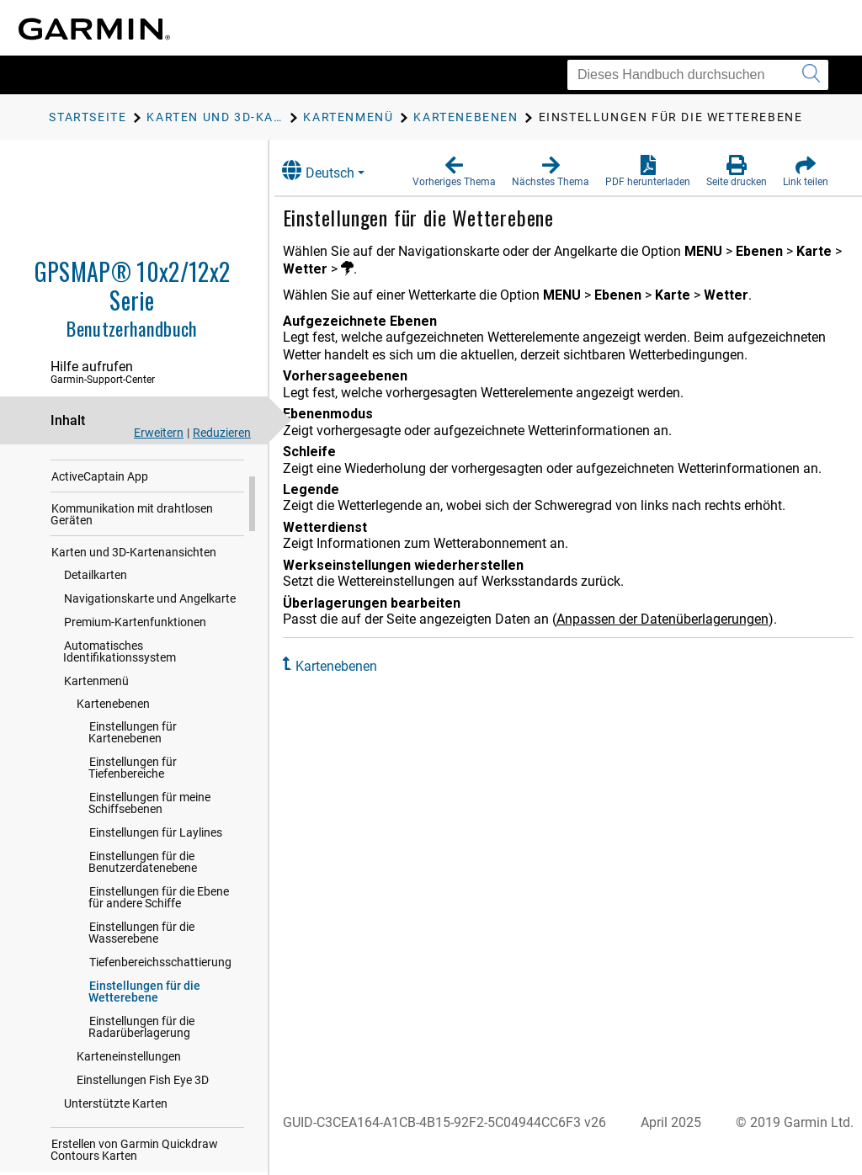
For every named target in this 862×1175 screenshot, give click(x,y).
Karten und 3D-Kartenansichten (133, 634)
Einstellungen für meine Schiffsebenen (149, 885)
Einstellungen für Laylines (155, 915)
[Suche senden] (811, 75)
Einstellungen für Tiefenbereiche (132, 850)
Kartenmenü (96, 763)
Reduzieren (222, 432)
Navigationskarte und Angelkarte (150, 681)
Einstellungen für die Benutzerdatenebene (142, 944)
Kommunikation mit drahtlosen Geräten (132, 596)
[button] (454, 172)
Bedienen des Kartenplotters (125, 527)
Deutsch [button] (335, 170)
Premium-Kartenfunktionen (135, 704)
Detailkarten (95, 657)
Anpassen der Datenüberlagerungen (679, 619)
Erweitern (159, 432)
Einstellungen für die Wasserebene (141, 1015)
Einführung (80, 463)
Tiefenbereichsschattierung (160, 1044)
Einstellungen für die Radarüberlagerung (141, 1109)
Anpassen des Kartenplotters (127, 495)
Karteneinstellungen (129, 1139)
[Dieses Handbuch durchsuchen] (697, 75)
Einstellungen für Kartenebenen (132, 814)
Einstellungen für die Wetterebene (144, 1074)
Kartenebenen (113, 786)
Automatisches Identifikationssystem (119, 734)
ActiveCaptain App (99, 559)
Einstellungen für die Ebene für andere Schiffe (158, 979)
